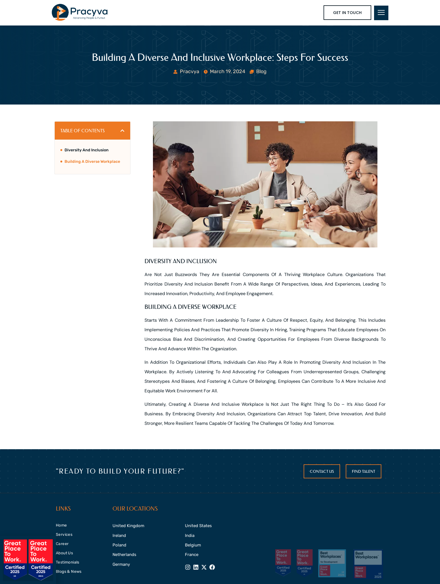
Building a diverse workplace (92, 161)
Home (61, 525)
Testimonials (67, 562)
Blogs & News (69, 571)
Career (62, 543)
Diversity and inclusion (87, 150)
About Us (64, 553)
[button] (122, 130)
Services (64, 534)
